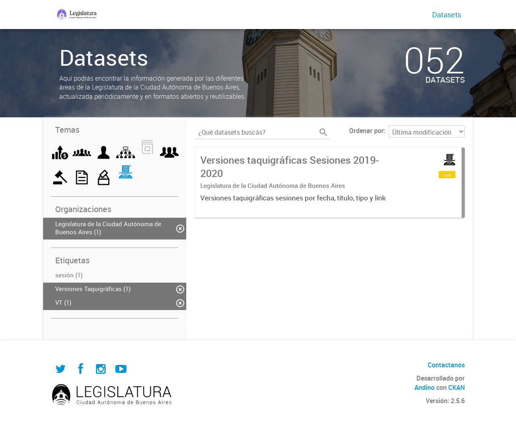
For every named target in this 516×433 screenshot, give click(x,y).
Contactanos (446, 364)
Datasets (446, 14)
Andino (424, 387)
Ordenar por (366, 131)
